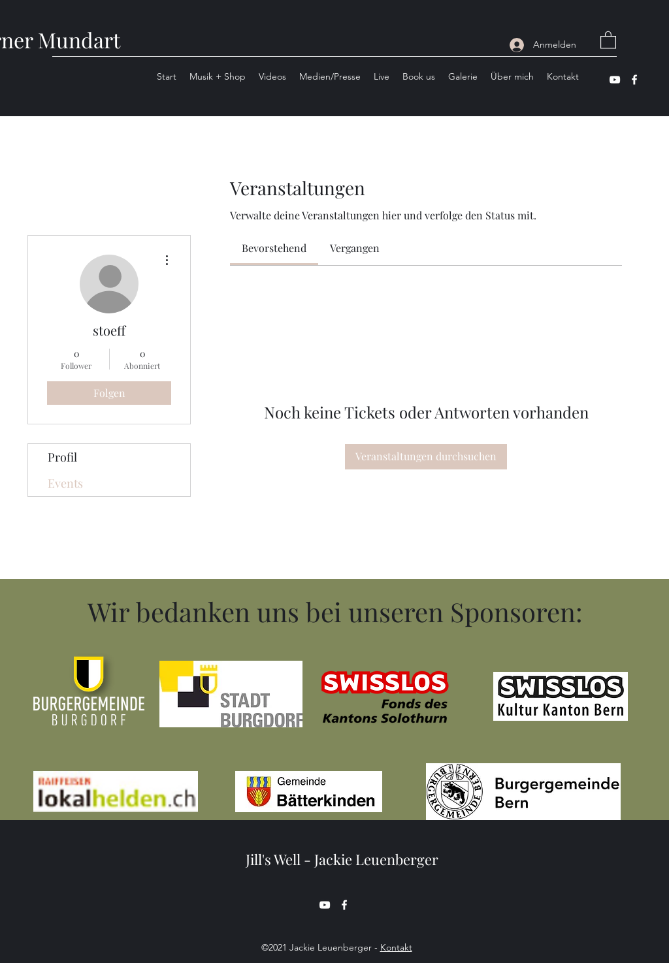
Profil (62, 457)
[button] (608, 39)
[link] (274, 248)
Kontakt (396, 947)
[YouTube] (614, 79)
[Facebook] (634, 79)
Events (65, 483)
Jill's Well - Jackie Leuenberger (342, 859)
